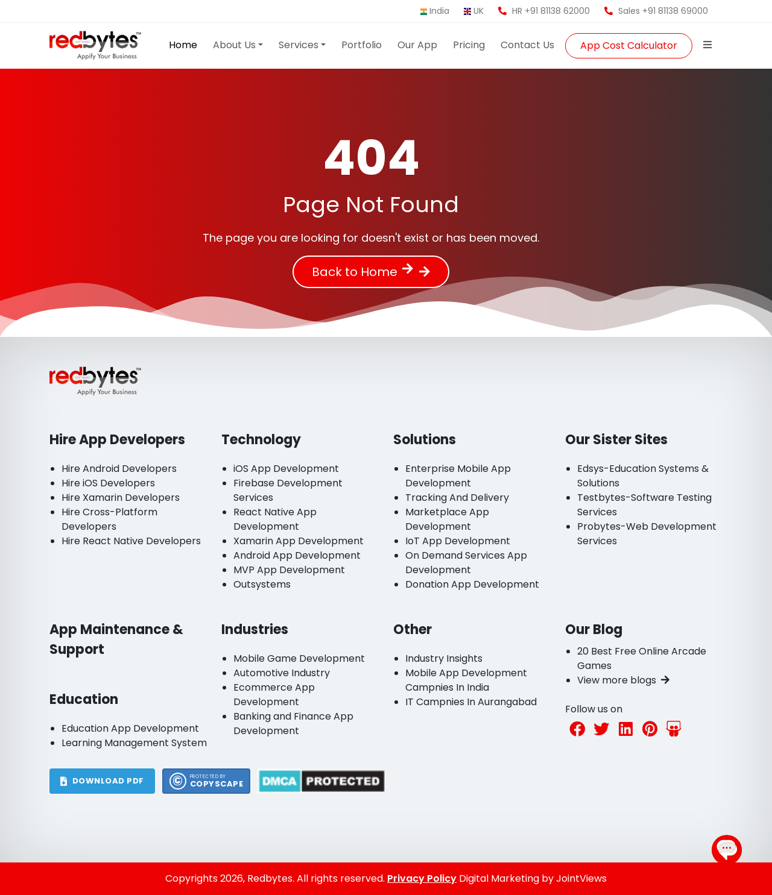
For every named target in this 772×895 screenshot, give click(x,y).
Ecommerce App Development (274, 694)
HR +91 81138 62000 (544, 11)
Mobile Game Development (299, 658)
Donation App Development (472, 584)
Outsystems (262, 584)
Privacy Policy (422, 878)
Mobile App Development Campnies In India (466, 680)
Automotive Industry (281, 673)
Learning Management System (134, 743)
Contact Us (527, 45)
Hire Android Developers (119, 469)
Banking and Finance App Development (293, 723)
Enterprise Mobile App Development (458, 476)
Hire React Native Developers (131, 541)
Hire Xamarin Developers (121, 497)
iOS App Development (286, 469)
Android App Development (297, 555)
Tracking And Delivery (457, 497)
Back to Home (362, 272)
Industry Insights (443, 658)
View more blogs (623, 680)
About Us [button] (234, 45)
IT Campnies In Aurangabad (471, 702)
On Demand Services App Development (466, 562)
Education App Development (130, 728)
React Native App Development (275, 519)
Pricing (469, 45)
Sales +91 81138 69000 (656, 11)
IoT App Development (457, 541)
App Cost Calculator (628, 45)
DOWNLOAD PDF (102, 781)
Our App (417, 45)
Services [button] (298, 45)
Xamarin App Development (298, 541)
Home (183, 45)
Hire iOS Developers (108, 483)
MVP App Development (289, 570)
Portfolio (361, 45)
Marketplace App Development (447, 519)
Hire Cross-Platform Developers (109, 519)
